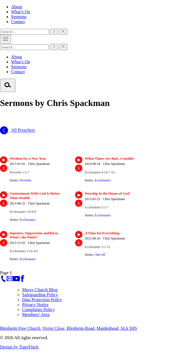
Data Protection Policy (42, 299)
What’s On (20, 11)
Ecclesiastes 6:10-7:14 (100, 172)
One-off (100, 255)
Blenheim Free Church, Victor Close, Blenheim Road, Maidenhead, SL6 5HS (68, 328)
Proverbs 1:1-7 (19, 172)
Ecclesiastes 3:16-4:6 (24, 251)
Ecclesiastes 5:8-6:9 (23, 212)
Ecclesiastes (103, 180)
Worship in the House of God (107, 193)
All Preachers (17, 130)
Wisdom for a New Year (28, 158)
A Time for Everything (102, 233)
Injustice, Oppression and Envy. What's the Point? (34, 235)
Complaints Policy (38, 309)
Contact (18, 21)
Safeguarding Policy (40, 294)
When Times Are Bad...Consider (109, 158)
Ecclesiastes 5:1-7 (96, 207)
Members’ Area (35, 314)
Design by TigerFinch (19, 347)
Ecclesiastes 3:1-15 (97, 247)
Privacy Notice (35, 304)
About (16, 6)
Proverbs (25, 180)
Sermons (19, 16)
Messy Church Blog (39, 289)
